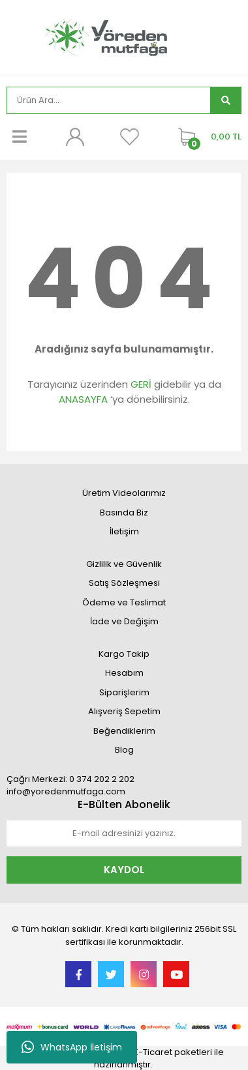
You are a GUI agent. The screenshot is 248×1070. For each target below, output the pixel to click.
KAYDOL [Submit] (124, 869)
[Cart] (206, 137)
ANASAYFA (83, 399)
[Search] (108, 100)
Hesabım (124, 673)
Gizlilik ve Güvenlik (124, 564)
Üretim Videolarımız (124, 493)
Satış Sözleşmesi (124, 583)
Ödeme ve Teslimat (124, 602)
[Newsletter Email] (124, 833)
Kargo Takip (124, 654)
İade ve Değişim (124, 621)
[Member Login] (74, 137)
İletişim (124, 531)
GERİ (141, 384)
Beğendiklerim (124, 731)
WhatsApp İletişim (72, 1047)
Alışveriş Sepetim (124, 711)
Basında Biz (124, 512)
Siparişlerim (124, 692)
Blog (124, 750)
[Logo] (124, 36)
